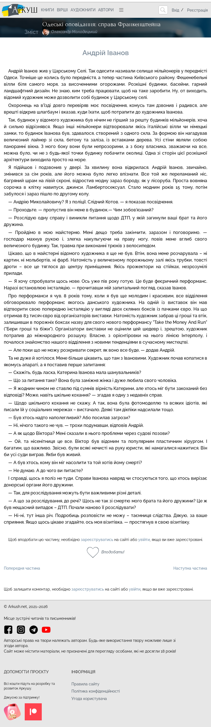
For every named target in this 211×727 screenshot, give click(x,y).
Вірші (62, 10)
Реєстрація (197, 10)
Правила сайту (85, 684)
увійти (144, 539)
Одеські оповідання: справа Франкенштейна (101, 24)
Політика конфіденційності (95, 691)
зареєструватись (97, 539)
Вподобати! (112, 552)
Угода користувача (89, 698)
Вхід (175, 10)
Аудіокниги (83, 10)
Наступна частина (190, 568)
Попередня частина (22, 568)
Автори (106, 10)
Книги (47, 10)
